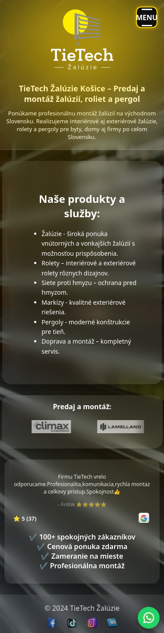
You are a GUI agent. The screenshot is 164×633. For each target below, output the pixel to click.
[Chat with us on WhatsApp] (149, 618)
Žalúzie (108, 608)
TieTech (82, 608)
